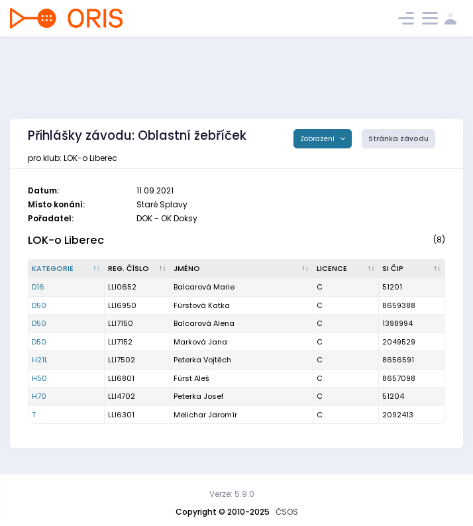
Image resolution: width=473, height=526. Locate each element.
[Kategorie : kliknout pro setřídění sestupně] (66, 269)
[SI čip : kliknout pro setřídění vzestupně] (412, 269)
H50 (39, 378)
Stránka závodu (398, 139)
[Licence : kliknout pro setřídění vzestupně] (346, 269)
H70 (39, 396)
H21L (40, 359)
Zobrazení (318, 139)
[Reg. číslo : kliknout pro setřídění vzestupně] (138, 269)
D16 (38, 287)
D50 (39, 305)
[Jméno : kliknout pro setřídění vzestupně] (241, 269)
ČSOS (287, 511)
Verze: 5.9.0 (231, 494)
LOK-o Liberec (66, 240)
